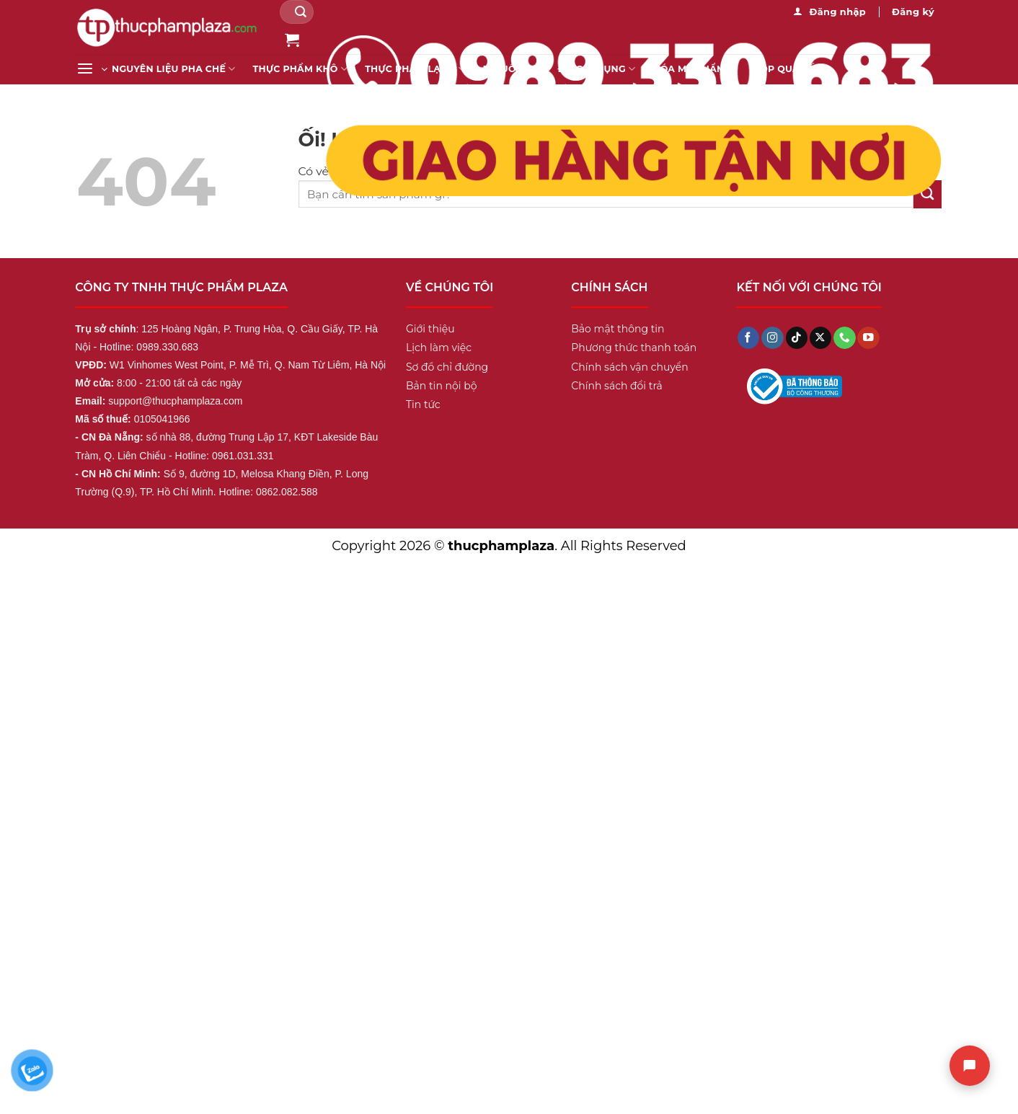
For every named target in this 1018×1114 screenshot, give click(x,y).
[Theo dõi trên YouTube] (868, 338)
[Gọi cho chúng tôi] (844, 338)
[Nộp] (301, 12)
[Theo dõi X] (820, 338)
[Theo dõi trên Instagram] (772, 338)
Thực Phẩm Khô (300, 69)
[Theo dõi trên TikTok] (796, 338)
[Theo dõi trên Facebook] (748, 338)
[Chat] (970, 1066)
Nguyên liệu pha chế (174, 69)
